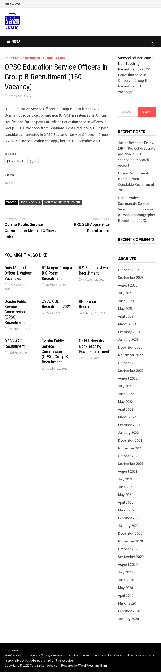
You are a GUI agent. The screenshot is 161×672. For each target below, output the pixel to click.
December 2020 (130, 533)
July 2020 (125, 572)
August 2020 (128, 564)
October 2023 (128, 269)
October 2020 (128, 548)
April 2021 (125, 502)
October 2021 (128, 455)
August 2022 (128, 378)
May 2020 (125, 587)
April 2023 (125, 316)
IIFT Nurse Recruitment (89, 304)
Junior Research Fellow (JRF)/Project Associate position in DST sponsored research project (136, 154)
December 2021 (130, 440)
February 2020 (129, 610)
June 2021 (126, 486)
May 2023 (125, 308)
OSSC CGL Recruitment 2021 (56, 304)
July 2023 (125, 293)
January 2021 (128, 525)
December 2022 (130, 347)
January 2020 (128, 618)
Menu (13, 41)
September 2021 (131, 463)
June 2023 (126, 300)
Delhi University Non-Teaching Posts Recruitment (94, 346)
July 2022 (125, 386)
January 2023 (128, 339)
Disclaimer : (13, 650)
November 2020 (130, 541)
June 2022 (126, 393)
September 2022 (131, 370)
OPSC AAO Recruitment (15, 344)
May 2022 (125, 401)
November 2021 (130, 448)
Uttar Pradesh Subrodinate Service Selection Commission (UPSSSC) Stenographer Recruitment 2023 (136, 209)
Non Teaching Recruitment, (25, 58)
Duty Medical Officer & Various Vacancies (18, 273)
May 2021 (125, 494)
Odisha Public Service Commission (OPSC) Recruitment (16, 312)
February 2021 (129, 517)
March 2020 (127, 603)
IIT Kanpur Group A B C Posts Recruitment (57, 273)
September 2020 (131, 556)
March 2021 (127, 510)
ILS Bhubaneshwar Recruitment (94, 270)
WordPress (86, 665)
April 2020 (125, 595)
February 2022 (129, 424)
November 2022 (130, 355)
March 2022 (127, 417)
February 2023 (129, 331)
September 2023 (131, 277)
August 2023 (128, 285)
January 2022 (128, 432)
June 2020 (126, 579)
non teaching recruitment (62, 202)
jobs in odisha (30, 202)
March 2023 (127, 324)
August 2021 (128, 471)
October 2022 (128, 362)
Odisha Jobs (56, 58)
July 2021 (125, 479)
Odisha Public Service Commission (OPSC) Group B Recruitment (55, 352)
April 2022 (125, 409)
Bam (103, 665)
